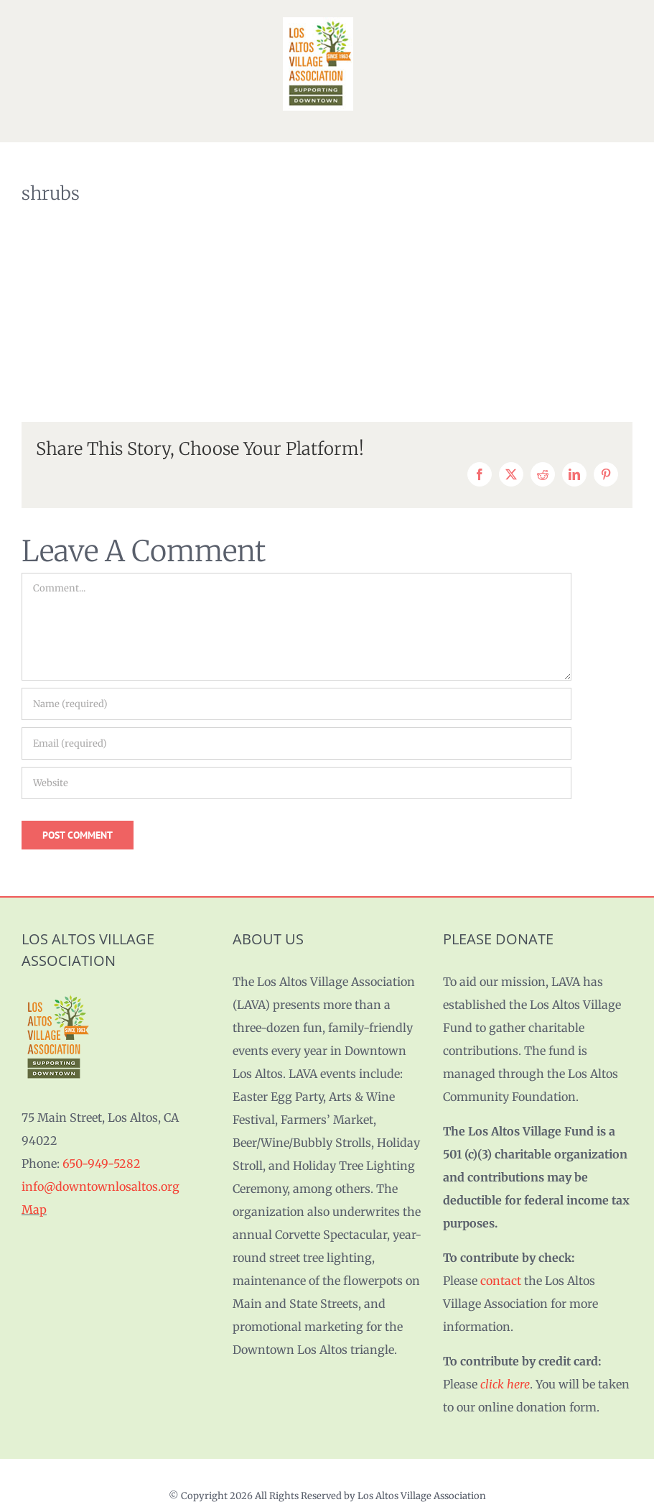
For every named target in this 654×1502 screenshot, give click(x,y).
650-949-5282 (101, 1163)
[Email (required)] (296, 743)
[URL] (296, 783)
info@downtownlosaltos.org (100, 1186)
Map (34, 1209)
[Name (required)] (296, 704)
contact (500, 1280)
